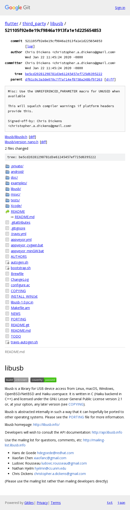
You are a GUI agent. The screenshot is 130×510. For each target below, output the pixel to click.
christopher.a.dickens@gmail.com (60, 473)
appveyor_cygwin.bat (27, 245)
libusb (56, 23)
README (18, 211)
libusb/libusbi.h (16, 136)
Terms (56, 502)
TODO (16, 336)
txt (110, 502)
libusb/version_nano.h (21, 142)
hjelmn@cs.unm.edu (50, 468)
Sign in (120, 7)
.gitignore (18, 228)
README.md (24, 216)
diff (110, 79)
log (30, 46)
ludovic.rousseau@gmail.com (64, 463)
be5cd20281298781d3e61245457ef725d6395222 (63, 74)
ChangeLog (20, 279)
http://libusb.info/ (46, 424)
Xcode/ (16, 205)
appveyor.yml (21, 239)
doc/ (14, 177)
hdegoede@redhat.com (55, 453)
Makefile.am (20, 307)
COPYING (18, 290)
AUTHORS (19, 256)
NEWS (16, 313)
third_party (34, 23)
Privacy (42, 502)
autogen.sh (19, 262)
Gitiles (29, 502)
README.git (20, 325)
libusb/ (16, 188)
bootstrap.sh (21, 268)
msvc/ (15, 194)
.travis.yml (18, 233)
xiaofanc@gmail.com (50, 458)
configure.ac (20, 285)
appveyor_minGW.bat (27, 251)
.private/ (17, 166)
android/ (17, 171)
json (121, 502)
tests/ (15, 200)
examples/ (19, 183)
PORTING (18, 319)
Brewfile (17, 273)
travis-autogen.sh (24, 342)
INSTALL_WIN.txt (24, 296)
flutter (11, 23)
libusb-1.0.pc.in (22, 302)
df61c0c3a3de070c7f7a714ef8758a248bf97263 (63, 79)
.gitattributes (20, 222)
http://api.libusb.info (107, 432)
